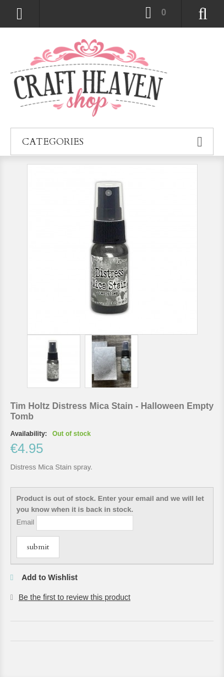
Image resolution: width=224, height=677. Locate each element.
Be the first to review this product (74, 597)
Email (26, 522)
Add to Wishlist (49, 577)
